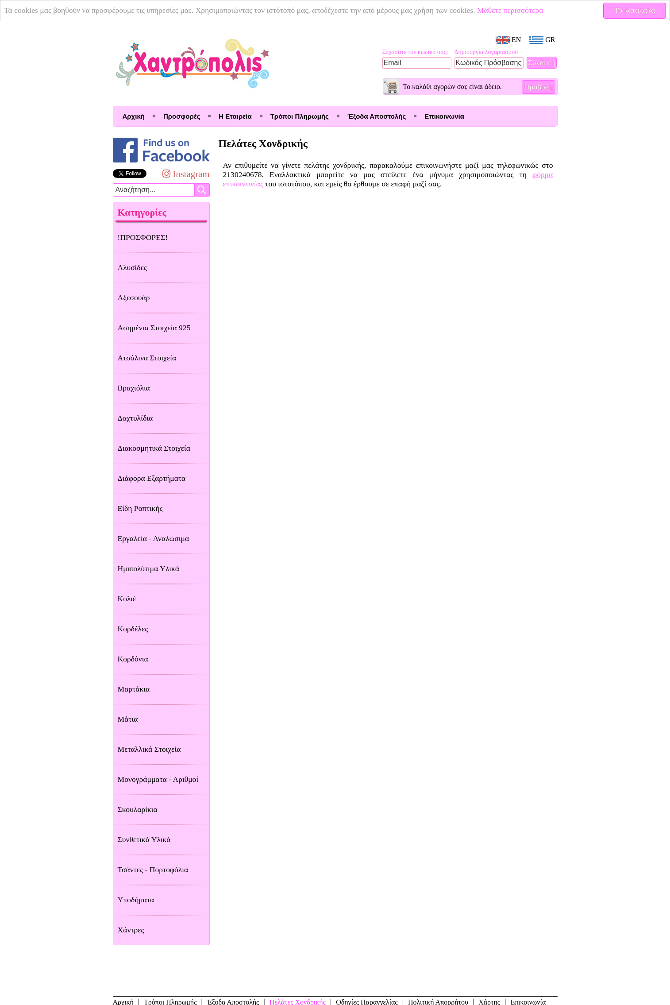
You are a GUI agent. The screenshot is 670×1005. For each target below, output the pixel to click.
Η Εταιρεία (235, 116)
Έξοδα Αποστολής (376, 116)
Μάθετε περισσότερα (510, 10)
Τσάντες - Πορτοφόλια (153, 869)
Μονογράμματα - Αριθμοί (158, 779)
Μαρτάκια (134, 688)
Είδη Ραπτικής (140, 508)
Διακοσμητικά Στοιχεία (154, 448)
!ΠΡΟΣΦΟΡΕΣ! (143, 237)
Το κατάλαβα (634, 10)
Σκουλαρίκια (138, 809)
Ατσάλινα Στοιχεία (147, 357)
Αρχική (134, 116)
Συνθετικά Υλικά (144, 839)
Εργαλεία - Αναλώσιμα (153, 538)
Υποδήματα (136, 899)
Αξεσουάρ (134, 297)
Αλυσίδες (132, 267)
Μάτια (128, 719)
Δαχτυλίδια (135, 418)
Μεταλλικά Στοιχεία (149, 749)
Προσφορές (181, 116)
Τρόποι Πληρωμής (299, 116)
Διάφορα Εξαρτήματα (152, 478)
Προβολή (538, 86)
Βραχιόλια (134, 387)
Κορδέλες (133, 628)
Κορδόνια (133, 658)
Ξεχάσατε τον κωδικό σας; (415, 52)
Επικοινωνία (444, 116)
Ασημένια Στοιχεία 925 (154, 327)
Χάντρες (131, 929)
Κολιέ (127, 598)
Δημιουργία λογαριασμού (486, 52)
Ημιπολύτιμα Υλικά (148, 568)
